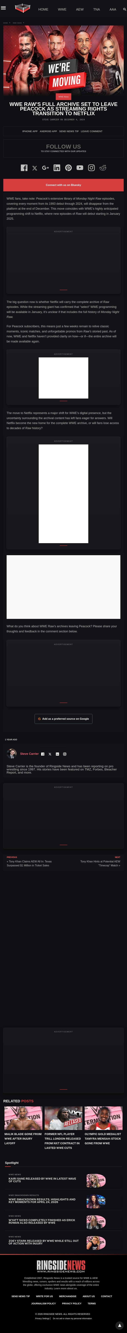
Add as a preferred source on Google (63, 719)
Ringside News (51, 1278)
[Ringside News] (61, 1273)
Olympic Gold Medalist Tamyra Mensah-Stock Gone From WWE (103, 1138)
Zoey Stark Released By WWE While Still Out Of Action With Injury (44, 1242)
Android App (48, 131)
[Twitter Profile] (50, 754)
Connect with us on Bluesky (63, 185)
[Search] (123, 9)
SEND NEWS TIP (69, 131)
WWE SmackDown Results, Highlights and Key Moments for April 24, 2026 (42, 1201)
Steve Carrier (50, 119)
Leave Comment (92, 131)
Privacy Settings (42, 1318)
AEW (80, 9)
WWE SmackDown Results (24, 1195)
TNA (96, 9)
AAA (112, 9)
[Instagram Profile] (64, 754)
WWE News (17, 23)
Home (43, 9)
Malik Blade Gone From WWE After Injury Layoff (23, 1138)
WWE (62, 9)
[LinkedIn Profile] (57, 754)
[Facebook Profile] (42, 754)
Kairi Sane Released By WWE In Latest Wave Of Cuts (42, 1180)
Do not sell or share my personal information (72, 1318)
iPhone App (30, 131)
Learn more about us (65, 1288)
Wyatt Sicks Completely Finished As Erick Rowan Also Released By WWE (42, 1221)
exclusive (47, 1285)
